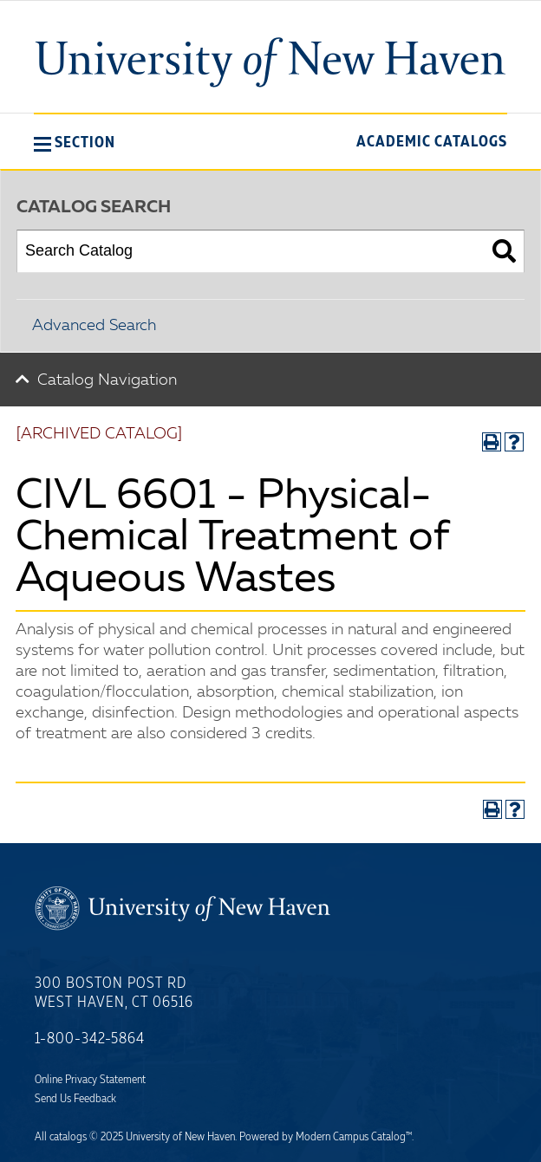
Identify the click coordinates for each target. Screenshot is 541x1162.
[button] (74, 142)
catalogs (68, 1137)
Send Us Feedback (75, 1099)
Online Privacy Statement (90, 1080)
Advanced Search (94, 326)
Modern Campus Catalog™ (354, 1137)
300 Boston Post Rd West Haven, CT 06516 (114, 993)
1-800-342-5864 (90, 1039)
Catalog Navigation (107, 380)
